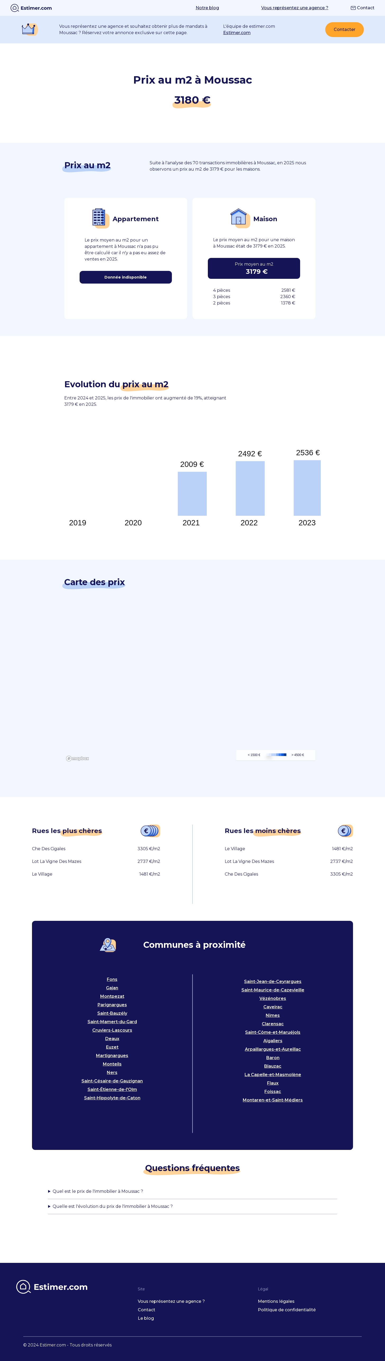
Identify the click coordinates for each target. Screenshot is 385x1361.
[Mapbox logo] (77, 758)
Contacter (344, 29)
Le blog (146, 1318)
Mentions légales (276, 1301)
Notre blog (207, 7)
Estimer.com (237, 32)
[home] (31, 8)
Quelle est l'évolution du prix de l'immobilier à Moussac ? (113, 1206)
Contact (362, 7)
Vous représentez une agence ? (294, 7)
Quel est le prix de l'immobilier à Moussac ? (98, 1191)
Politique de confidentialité (287, 1309)
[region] (192, 683)
